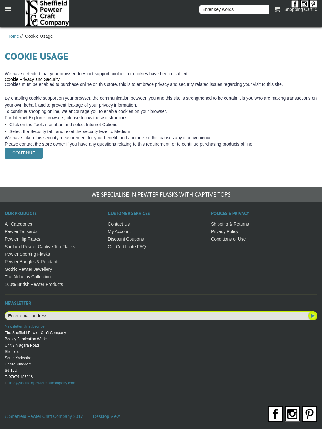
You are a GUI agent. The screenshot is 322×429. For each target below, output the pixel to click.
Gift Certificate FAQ (127, 246)
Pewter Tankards (21, 231)
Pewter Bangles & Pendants (32, 261)
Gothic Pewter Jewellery (28, 269)
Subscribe (312, 315)
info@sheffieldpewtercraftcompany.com (42, 383)
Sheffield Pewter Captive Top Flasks (40, 246)
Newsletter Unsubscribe (25, 326)
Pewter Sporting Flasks (27, 254)
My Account (119, 231)
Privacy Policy (224, 231)
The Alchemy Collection (28, 277)
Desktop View (106, 416)
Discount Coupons (126, 239)
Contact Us (119, 224)
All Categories (18, 224)
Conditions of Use (228, 239)
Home (13, 36)
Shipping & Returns (230, 224)
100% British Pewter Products (34, 284)
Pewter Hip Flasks (22, 239)
